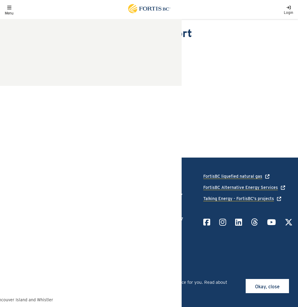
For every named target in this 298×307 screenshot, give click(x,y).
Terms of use (64, 211)
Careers (12, 211)
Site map (60, 220)
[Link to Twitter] (289, 222)
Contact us (15, 220)
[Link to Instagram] (222, 222)
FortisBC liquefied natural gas (232, 176)
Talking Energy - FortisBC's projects (238, 198)
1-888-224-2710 (166, 176)
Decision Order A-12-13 (39, 67)
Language (14, 203)
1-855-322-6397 (167, 219)
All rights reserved (49, 239)
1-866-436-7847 (167, 195)
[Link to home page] (149, 9)
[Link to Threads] (254, 222)
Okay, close (267, 287)
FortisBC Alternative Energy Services (240, 187)
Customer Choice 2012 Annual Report (56, 124)
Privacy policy (66, 203)
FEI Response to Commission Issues (54, 99)
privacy (150, 289)
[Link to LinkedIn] (238, 222)
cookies (53, 282)
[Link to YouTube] (271, 222)
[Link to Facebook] (206, 222)
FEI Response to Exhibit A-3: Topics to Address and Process (80, 111)
